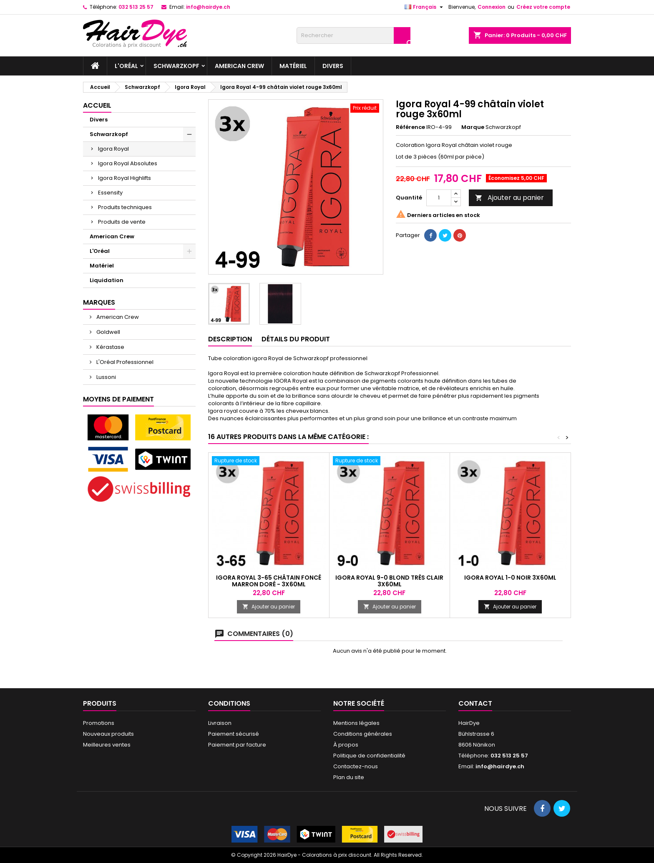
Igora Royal (113, 149)
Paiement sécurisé (233, 734)
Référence (410, 127)
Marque (472, 127)
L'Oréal (126, 66)
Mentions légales (356, 723)
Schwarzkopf (176, 66)
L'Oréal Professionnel (124, 362)
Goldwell (107, 332)
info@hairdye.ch (208, 6)
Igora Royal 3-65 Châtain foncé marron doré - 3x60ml (268, 580)
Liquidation (106, 280)
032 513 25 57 (135, 6)
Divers (332, 66)
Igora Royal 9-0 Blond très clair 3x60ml (389, 580)
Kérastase (109, 347)
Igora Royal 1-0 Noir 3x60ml (510, 577)
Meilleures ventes (107, 745)
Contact (475, 703)
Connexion (492, 6)
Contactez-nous (355, 766)
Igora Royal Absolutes (127, 163)
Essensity (110, 193)
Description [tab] (230, 339)
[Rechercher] (353, 35)
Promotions (98, 723)
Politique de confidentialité (369, 756)
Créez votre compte (543, 6)
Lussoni (105, 377)
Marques (99, 302)
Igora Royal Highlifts (124, 178)
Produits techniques (125, 207)
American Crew (239, 66)
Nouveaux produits (108, 734)
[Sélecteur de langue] (425, 7)
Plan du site (348, 777)
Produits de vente (122, 222)
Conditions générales (362, 734)
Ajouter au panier (509, 197)
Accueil (97, 105)
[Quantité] (438, 197)
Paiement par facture (237, 745)
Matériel (293, 66)
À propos (345, 745)
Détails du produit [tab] (296, 339)
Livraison (219, 723)
